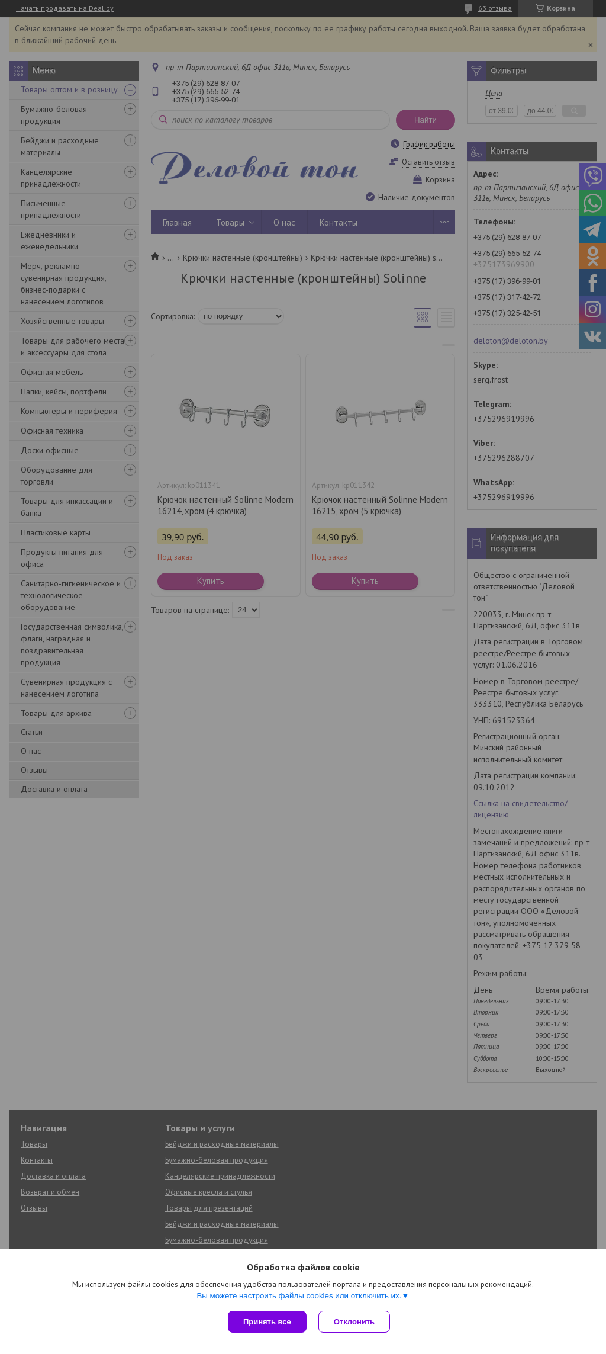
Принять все (267, 1321)
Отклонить (354, 1321)
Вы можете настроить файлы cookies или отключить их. (298, 1295)
